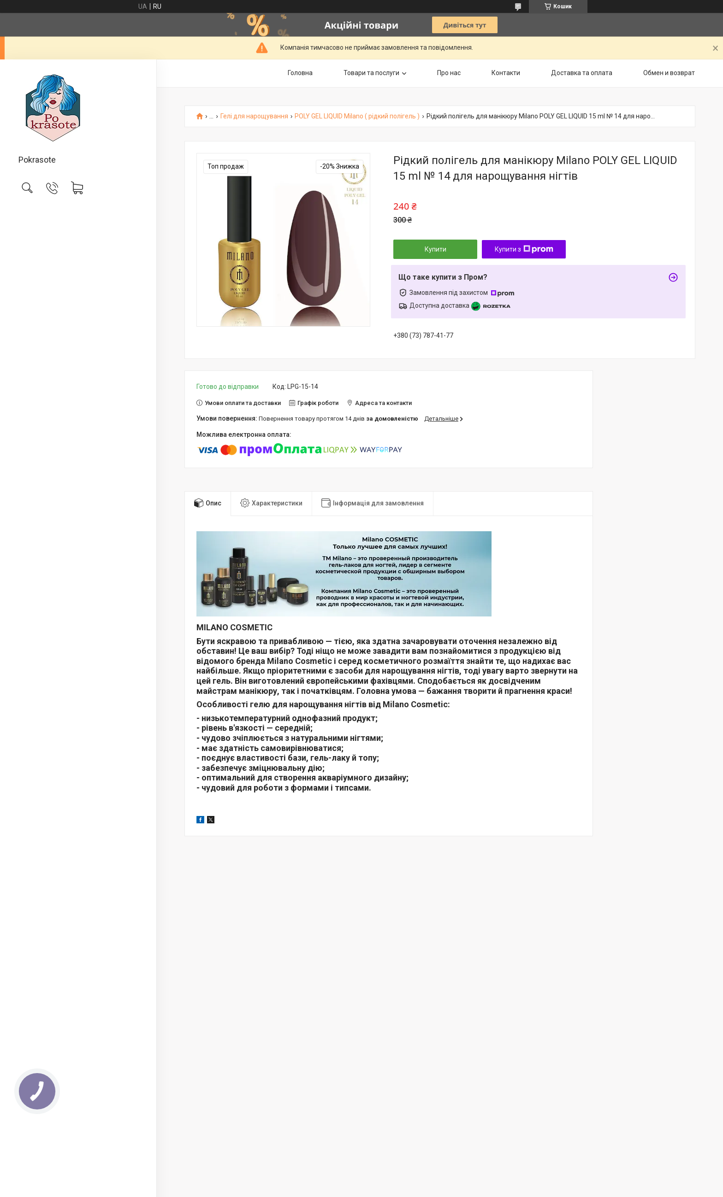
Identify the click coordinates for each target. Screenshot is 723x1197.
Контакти (506, 72)
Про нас (449, 72)
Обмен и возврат (669, 72)
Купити (435, 249)
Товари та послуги (371, 72)
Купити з (524, 249)
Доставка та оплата (581, 72)
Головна (300, 72)
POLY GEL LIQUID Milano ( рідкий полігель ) (357, 116)
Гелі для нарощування (254, 116)
